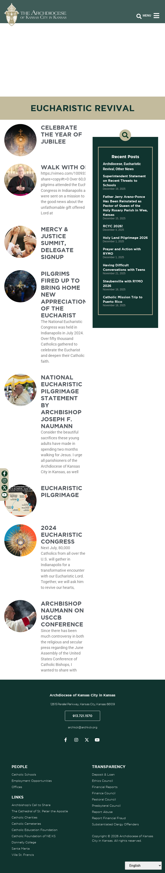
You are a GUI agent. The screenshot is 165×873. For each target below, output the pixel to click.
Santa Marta (21, 848)
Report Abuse (102, 812)
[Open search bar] (139, 16)
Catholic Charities (24, 817)
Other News (125, 169)
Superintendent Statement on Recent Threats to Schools (124, 180)
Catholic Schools (24, 774)
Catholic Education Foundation (35, 830)
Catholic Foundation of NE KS (34, 836)
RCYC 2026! (113, 226)
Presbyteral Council (106, 805)
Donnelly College (24, 842)
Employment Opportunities (32, 780)
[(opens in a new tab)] (20, 318)
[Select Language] (143, 865)
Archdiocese (112, 164)
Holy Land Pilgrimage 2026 (125, 237)
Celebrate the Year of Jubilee (61, 134)
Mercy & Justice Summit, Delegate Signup (57, 243)
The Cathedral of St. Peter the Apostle (40, 811)
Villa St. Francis (23, 854)
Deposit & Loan (103, 774)
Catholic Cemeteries (26, 823)
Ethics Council (102, 780)
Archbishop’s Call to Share (31, 805)
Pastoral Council (104, 799)
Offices (17, 787)
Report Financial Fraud (109, 818)
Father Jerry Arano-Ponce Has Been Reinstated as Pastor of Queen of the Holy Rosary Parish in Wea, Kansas (125, 206)
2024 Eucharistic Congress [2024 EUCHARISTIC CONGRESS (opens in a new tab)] (61, 534)
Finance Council (103, 793)
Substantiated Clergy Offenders (115, 824)
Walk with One (67, 167)
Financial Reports (105, 787)
